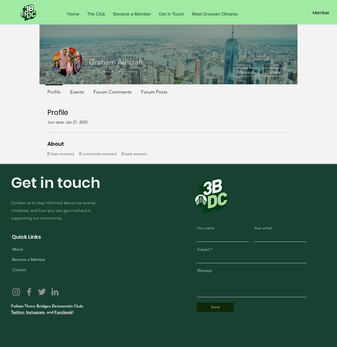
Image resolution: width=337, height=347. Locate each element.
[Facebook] (29, 292)
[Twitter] (42, 292)
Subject (203, 249)
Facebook (63, 312)
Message (246, 72)
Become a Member (28, 259)
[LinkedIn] (55, 292)
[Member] (321, 13)
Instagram (35, 312)
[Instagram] (16, 292)
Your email (262, 228)
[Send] (215, 307)
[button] (96, 14)
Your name (205, 228)
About (17, 249)
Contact (19, 269)
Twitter (17, 312)
